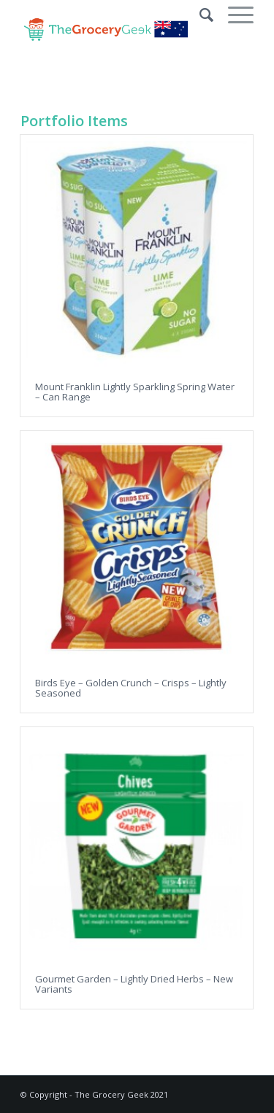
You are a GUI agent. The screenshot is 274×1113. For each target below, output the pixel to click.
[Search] (199, 14)
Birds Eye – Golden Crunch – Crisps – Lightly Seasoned (131, 687)
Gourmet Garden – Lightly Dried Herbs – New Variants (134, 984)
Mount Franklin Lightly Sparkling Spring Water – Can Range (135, 391)
